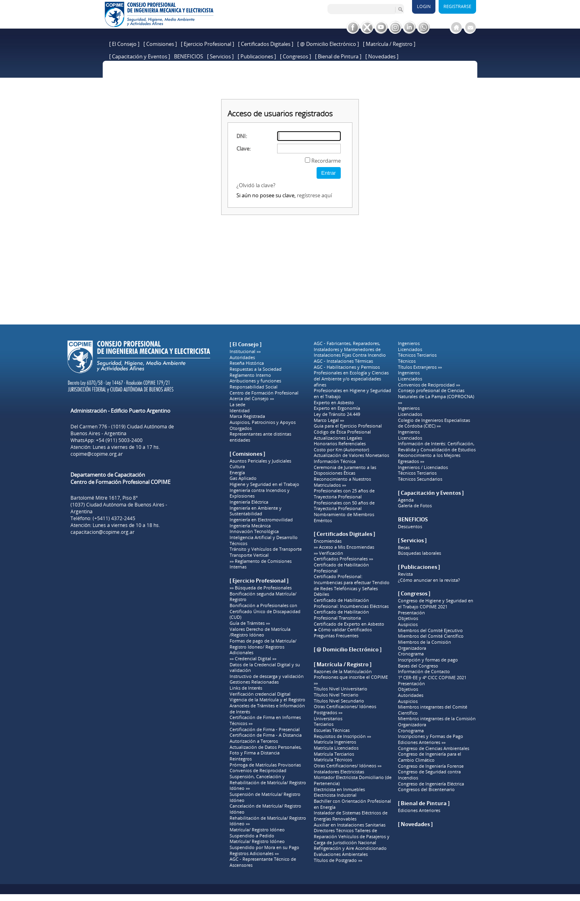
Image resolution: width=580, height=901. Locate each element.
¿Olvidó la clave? (256, 185)
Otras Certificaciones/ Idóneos (345, 706)
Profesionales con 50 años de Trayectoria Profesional (344, 506)
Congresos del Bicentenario (426, 789)
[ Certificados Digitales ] (265, 44)
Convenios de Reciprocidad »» (429, 385)
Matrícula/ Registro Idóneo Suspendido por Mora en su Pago (264, 844)
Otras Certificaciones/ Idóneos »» (347, 766)
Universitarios (328, 718)
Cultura (237, 466)
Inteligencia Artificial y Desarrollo (264, 537)
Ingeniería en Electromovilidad (261, 520)
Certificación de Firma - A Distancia (266, 735)
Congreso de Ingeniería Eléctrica (431, 784)
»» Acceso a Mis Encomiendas (344, 547)
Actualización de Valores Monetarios (351, 455)
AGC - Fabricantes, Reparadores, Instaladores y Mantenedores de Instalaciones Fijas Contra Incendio (350, 349)
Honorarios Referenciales (340, 443)
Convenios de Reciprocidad (258, 770)
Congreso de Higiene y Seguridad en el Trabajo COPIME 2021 (435, 604)
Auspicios (408, 624)
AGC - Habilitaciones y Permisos (347, 367)
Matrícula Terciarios (334, 754)
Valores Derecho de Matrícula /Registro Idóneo (260, 632)
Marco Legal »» (329, 420)
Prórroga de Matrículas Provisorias (265, 765)
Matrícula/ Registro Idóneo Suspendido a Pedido (257, 833)
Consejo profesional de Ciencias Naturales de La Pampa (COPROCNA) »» (436, 396)
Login (424, 6)
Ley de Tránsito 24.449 (337, 414)
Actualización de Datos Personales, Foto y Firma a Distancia (266, 750)
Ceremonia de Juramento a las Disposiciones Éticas (345, 470)
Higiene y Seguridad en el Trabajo (264, 484)
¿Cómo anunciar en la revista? (429, 580)
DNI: (241, 136)
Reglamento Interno (250, 375)
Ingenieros (409, 343)
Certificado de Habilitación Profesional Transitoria (341, 615)
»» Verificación (328, 553)
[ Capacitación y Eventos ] (139, 56)
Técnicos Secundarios (420, 479)
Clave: (243, 148)
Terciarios (324, 724)
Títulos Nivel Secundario (339, 701)
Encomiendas (328, 541)
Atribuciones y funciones (255, 381)
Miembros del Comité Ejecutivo (430, 630)
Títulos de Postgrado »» (338, 860)
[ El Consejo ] (124, 44)
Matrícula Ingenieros (335, 742)
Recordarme (326, 160)
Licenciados (410, 349)
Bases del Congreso (418, 666)
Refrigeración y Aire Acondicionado (350, 848)
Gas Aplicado (243, 478)
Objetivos (408, 618)
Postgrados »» (328, 712)
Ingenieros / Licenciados (423, 467)
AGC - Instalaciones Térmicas (343, 361)
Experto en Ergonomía (337, 408)
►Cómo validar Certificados (343, 629)
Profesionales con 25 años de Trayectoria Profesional (344, 494)
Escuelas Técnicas (332, 730)
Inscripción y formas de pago (428, 660)
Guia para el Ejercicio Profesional (348, 426)
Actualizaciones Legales (338, 438)
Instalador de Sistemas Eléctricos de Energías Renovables (350, 816)
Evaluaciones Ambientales (341, 854)
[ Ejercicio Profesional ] (207, 44)
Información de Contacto (424, 671)
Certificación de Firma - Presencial (265, 729)
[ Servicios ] (220, 56)
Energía (237, 472)
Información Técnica (335, 461)
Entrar (328, 173)
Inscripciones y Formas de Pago (430, 736)
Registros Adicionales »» (254, 853)
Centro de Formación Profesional (264, 393)
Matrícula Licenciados (336, 748)
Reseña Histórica (247, 363)
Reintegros (241, 759)
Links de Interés (246, 688)
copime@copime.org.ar (96, 453)
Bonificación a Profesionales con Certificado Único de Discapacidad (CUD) (265, 611)
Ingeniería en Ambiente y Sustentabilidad (256, 511)
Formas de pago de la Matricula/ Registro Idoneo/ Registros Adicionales (263, 646)
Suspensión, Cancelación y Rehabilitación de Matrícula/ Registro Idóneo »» (268, 782)
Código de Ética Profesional (342, 432)
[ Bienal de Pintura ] (338, 56)
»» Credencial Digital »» (253, 658)
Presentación (411, 613)
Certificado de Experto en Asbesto (349, 624)
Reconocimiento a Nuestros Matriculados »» (342, 482)
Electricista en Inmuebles (339, 789)
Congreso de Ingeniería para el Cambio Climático (429, 757)
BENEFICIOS (188, 56)
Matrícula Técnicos (333, 760)
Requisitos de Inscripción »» (342, 736)
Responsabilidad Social (254, 387)
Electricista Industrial (335, 795)
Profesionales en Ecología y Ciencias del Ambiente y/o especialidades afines (351, 378)
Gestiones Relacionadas (254, 682)
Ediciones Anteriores (419, 810)
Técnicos (238, 543)
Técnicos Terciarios (417, 355)
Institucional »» (245, 351)
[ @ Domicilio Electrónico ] (328, 44)
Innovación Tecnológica (254, 531)
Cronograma (411, 654)
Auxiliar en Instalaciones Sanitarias (349, 825)
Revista (405, 574)
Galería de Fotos (415, 505)
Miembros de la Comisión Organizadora (424, 645)
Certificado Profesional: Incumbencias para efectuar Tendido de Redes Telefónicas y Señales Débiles (351, 585)
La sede (237, 404)
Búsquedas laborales (419, 553)
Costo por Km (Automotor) (341, 450)
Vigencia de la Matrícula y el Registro (267, 700)
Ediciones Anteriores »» (421, 742)
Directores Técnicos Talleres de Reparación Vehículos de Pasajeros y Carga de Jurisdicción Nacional (351, 836)
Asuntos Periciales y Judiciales (260, 461)
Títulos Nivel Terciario (336, 695)
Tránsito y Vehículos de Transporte (266, 549)
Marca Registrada (247, 416)
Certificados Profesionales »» (343, 559)
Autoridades (242, 357)
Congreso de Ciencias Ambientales (433, 748)
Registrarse (457, 6)
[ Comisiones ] (160, 44)
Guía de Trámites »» (250, 623)
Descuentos (410, 526)
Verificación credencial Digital (260, 694)
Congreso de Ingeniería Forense (431, 766)
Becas (404, 547)
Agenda (406, 500)
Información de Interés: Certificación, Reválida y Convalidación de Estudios (437, 447)
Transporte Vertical (249, 555)
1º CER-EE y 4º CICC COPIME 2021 (432, 677)
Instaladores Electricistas (339, 772)
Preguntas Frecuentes (336, 636)
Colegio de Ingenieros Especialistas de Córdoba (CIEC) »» (434, 423)
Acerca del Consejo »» (252, 398)
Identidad (240, 410)
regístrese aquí (314, 195)
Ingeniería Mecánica (250, 526)
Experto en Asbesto (334, 402)
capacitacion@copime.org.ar (102, 532)
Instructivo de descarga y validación (267, 676)
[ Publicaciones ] (257, 56)
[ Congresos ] (295, 56)
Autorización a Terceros (254, 741)
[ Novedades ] (381, 56)
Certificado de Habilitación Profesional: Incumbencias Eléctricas (351, 603)
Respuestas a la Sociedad (256, 369)
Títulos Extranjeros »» (420, 367)
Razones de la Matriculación (343, 671)
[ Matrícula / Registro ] (389, 44)
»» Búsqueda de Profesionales (261, 588)
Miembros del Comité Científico (431, 636)
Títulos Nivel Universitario (340, 689)
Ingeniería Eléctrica (249, 502)
